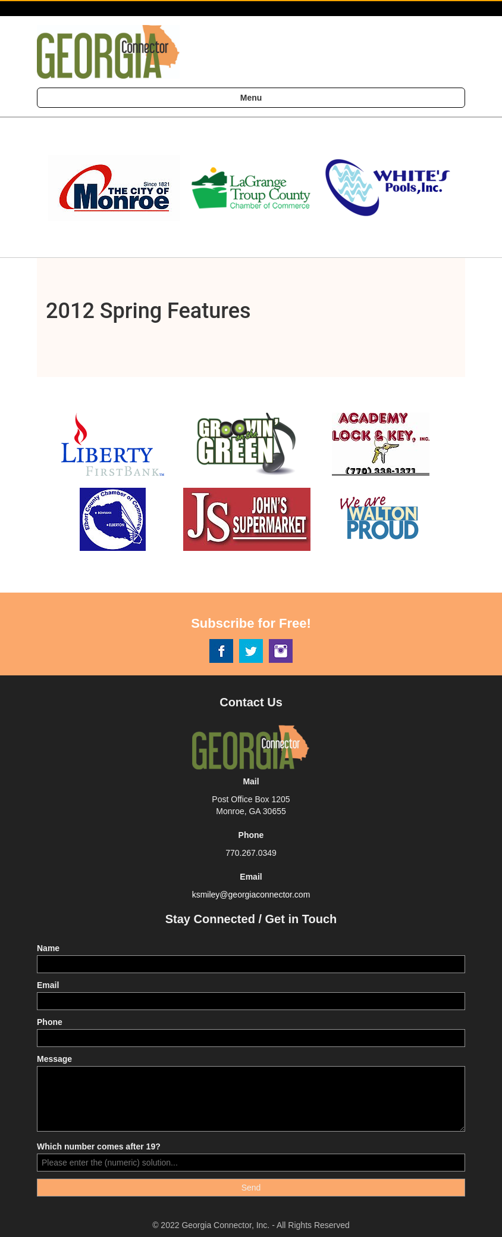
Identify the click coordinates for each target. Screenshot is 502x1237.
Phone (49, 1022)
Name (48, 948)
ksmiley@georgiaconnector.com (251, 894)
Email (48, 985)
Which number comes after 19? (99, 1146)
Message (54, 1059)
